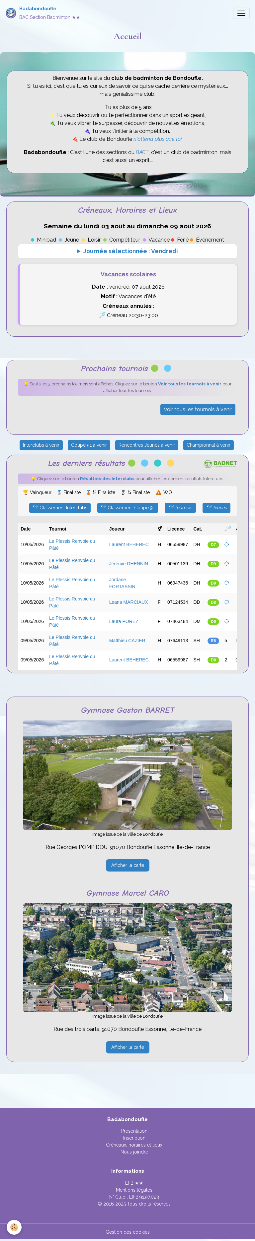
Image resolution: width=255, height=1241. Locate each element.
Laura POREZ (123, 621)
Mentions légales (134, 1190)
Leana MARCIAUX (128, 602)
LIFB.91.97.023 (144, 1197)
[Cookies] (14, 1227)
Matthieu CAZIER (127, 640)
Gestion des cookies (128, 1232)
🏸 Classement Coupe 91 (128, 507)
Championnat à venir (208, 445)
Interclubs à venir (41, 445)
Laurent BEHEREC (129, 544)
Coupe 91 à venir (89, 445)
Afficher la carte (127, 865)
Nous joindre (134, 1152)
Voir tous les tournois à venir (198, 409)
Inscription (134, 1138)
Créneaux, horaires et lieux (134, 1145)
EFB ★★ (134, 1183)
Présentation (134, 1131)
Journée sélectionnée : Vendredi (130, 251)
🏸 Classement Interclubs (60, 507)
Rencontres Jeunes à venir (147, 445)
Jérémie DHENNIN (128, 563)
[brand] (42, 13)
